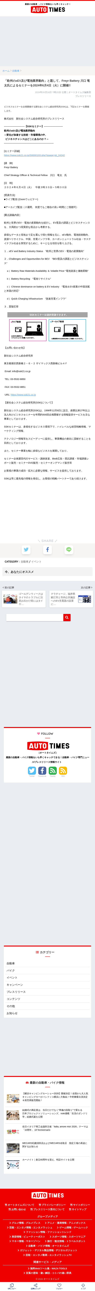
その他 (11, 1006)
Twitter (32, 776)
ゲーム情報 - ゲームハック (73, 1227)
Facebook (42, 776)
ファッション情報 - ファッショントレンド (48, 1232)
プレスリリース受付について (49, 1209)
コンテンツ (13, 999)
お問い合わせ (18, 1209)
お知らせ (12, 1013)
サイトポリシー (81, 1205)
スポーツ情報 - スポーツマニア (69, 1237)
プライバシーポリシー (54, 1205)
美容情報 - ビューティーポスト (28, 1237)
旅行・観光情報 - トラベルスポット (66, 1241)
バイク (11, 970)
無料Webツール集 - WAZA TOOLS (48, 1268)
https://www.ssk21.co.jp (23, 394)
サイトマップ (79, 1209)
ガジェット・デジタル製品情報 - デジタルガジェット (48, 1250)
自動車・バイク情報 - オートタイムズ (48, 1246)
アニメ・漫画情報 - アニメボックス (66, 1223)
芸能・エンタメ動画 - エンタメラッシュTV (49, 1255)
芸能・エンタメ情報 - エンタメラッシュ (30, 1227)
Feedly (52, 776)
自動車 (24, 561)
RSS (63, 776)
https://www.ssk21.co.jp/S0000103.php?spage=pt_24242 (34, 155)
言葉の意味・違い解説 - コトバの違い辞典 (48, 1273)
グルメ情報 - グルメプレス (26, 1223)
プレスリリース (16, 992)
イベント (36, 561)
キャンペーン (15, 985)
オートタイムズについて (21, 1205)
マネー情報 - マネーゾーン (26, 1241)
